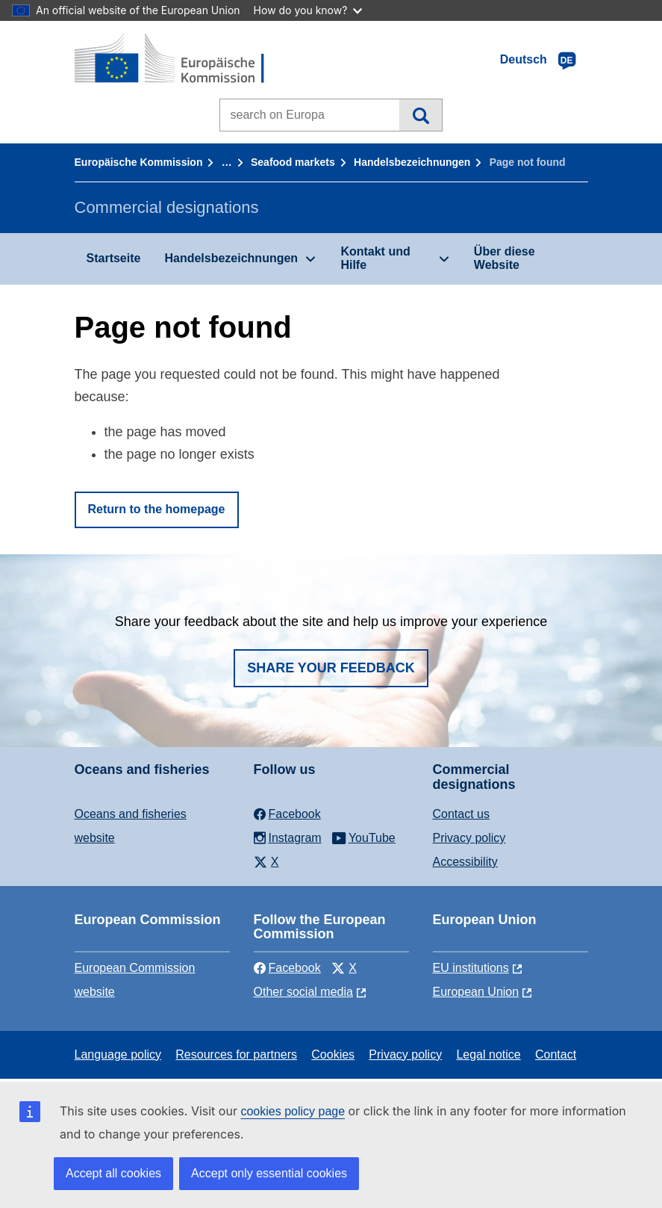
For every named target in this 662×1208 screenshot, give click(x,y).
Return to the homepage (156, 509)
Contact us (461, 814)
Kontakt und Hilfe (375, 258)
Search (420, 115)
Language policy (118, 1054)
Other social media (303, 991)
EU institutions (471, 967)
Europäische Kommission (139, 162)
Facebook (287, 967)
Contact (555, 1054)
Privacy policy (469, 837)
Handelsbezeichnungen (412, 162)
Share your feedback (331, 667)
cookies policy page (292, 1111)
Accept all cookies (113, 1173)
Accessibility (465, 861)
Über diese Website (504, 258)
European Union (476, 991)
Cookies (333, 1054)
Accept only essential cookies (269, 1173)
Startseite (114, 258)
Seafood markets (293, 162)
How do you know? (308, 10)
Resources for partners (236, 1054)
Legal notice (488, 1054)
